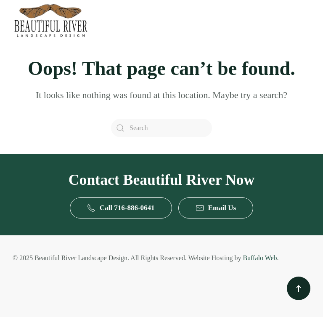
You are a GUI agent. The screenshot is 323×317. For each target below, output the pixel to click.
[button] (298, 288)
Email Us (216, 208)
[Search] (161, 128)
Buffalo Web (260, 257)
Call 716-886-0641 (121, 208)
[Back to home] (50, 20)
